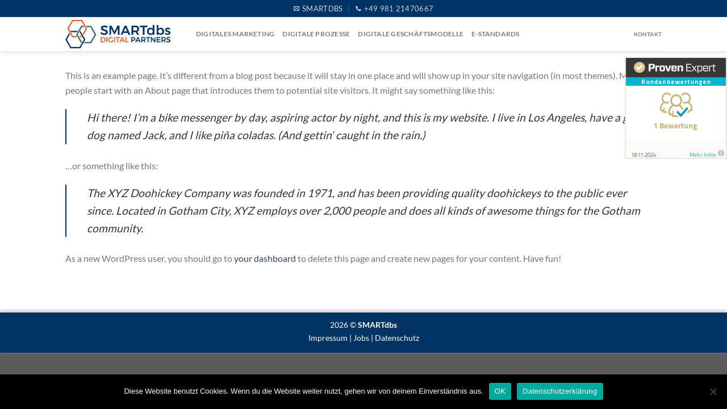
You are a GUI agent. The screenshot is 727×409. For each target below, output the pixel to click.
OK (500, 391)
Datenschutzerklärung (560, 391)
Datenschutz (397, 338)
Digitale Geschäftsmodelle (410, 33)
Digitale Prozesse (316, 33)
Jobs (361, 338)
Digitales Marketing (235, 33)
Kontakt (648, 34)
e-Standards (495, 33)
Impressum (328, 338)
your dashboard (265, 258)
